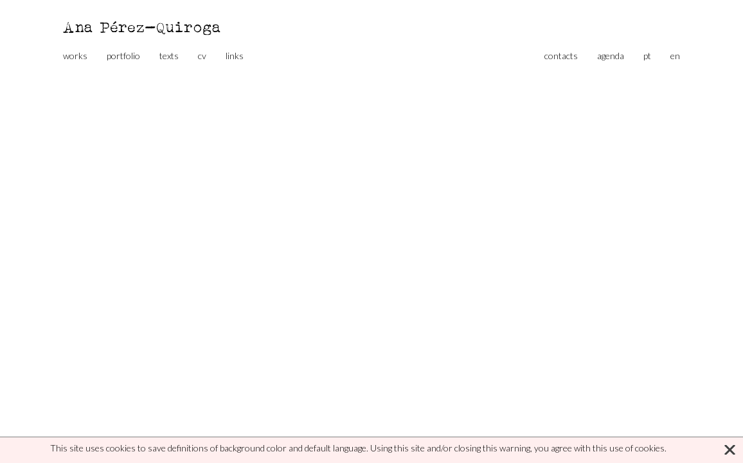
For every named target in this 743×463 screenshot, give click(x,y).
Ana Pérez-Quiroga (142, 26)
